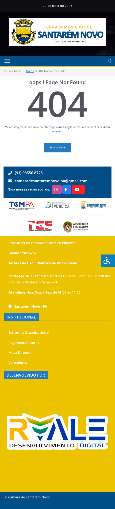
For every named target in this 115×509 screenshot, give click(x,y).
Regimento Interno (24, 342)
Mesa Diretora (19, 352)
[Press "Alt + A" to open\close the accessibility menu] (108, 260)
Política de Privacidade (57, 263)
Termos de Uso (21, 263)
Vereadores (17, 362)
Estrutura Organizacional (28, 332)
